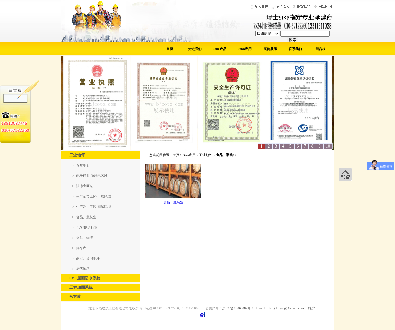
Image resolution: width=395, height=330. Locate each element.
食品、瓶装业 (173, 202)
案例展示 (270, 49)
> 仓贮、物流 (82, 238)
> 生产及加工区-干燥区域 (91, 196)
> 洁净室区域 (82, 186)
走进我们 (195, 49)
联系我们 (295, 49)
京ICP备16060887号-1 (238, 308)
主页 (176, 155)
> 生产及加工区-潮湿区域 (91, 207)
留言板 (320, 49)
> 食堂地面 (81, 165)
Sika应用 (245, 49)
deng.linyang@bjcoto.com (286, 308)
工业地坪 (205, 155)
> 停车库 (79, 248)
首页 (169, 49)
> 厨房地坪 (81, 269)
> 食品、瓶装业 (84, 217)
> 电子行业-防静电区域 (90, 176)
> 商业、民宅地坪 (86, 258)
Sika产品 (219, 49)
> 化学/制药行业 (84, 227)
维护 (311, 308)
